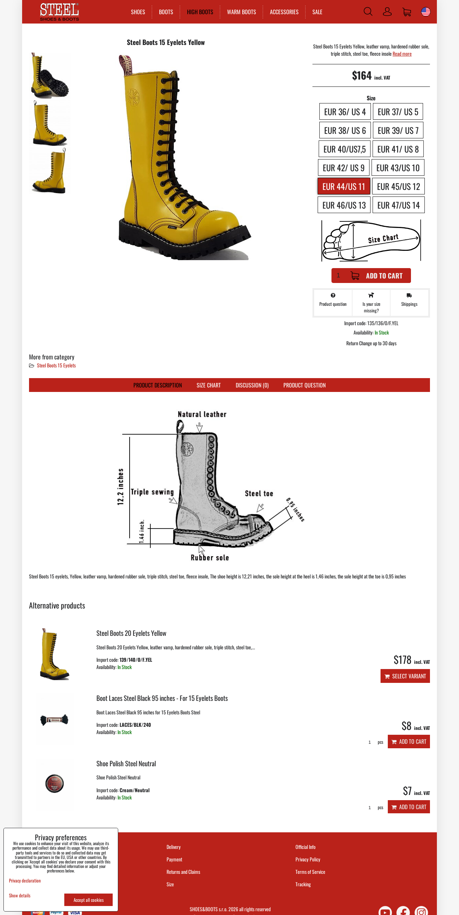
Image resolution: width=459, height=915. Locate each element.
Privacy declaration (25, 880)
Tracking (303, 884)
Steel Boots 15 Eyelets (56, 365)
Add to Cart (376, 276)
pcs (373, 742)
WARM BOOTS (240, 12)
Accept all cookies (89, 899)
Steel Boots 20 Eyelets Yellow (131, 633)
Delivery (174, 846)
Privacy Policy (308, 859)
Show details (19, 895)
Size (171, 884)
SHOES (137, 12)
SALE (316, 12)
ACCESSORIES (283, 12)
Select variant (405, 676)
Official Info (306, 846)
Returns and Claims (183, 871)
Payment (174, 859)
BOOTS (165, 12)
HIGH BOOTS (199, 12)
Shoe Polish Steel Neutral (126, 763)
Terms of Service (310, 871)
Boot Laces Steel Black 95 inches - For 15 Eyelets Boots (162, 698)
